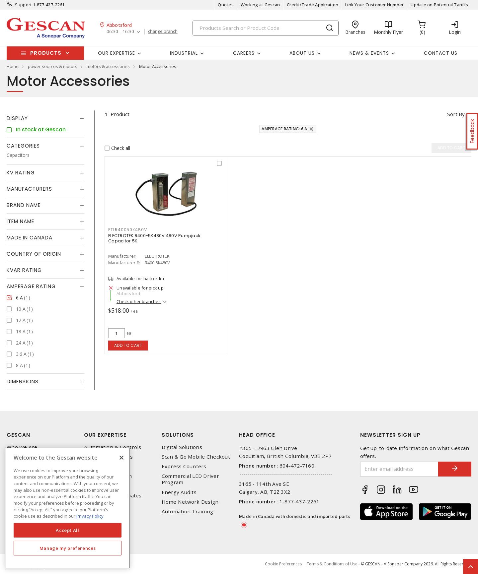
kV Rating (21, 172)
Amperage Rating (31, 286)
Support (23, 5)
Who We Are (22, 447)
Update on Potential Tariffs (439, 5)
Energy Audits (179, 492)
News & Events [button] (369, 53)
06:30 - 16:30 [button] (120, 31)
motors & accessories (108, 66)
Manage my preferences (68, 548)
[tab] (45, 118)
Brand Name (23, 205)
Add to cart (128, 345)
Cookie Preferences (283, 564)
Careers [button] (244, 53)
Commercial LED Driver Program (190, 479)
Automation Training (187, 511)
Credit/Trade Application (312, 5)
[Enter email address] (399, 469)
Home (13, 66)
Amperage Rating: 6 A (284, 129)
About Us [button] (302, 53)
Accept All (67, 530)
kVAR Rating (24, 270)
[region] (67, 508)
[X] (121, 457)
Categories (23, 145)
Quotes (226, 5)
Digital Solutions (182, 447)
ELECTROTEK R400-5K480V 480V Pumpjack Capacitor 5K (154, 238)
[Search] (266, 28)
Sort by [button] (456, 114)
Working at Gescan (260, 5)
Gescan (18, 434)
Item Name (20, 221)
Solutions (178, 434)
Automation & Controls (112, 447)
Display (17, 118)
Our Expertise (105, 434)
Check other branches (139, 301)
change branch (163, 31)
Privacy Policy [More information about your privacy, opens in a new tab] (90, 516)
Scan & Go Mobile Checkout (196, 457)
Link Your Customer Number (374, 5)
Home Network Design (190, 502)
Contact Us (440, 53)
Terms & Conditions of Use (332, 564)
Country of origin (34, 253)
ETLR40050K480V (127, 229)
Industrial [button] (184, 53)
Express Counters (184, 466)
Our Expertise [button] (116, 53)
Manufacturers (29, 188)
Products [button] (45, 52)
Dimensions (23, 381)
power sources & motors (52, 66)
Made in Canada (29, 237)
